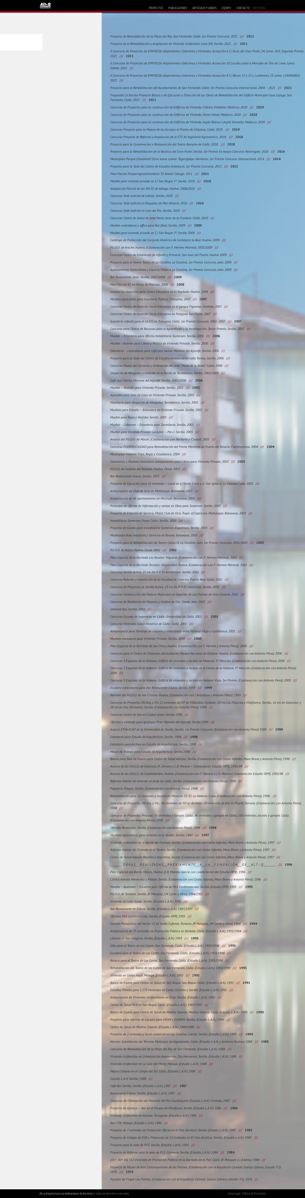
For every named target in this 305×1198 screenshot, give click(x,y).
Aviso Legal (234, 1193)
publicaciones (177, 8)
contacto (243, 8)
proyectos (156, 8)
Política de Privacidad (254, 1193)
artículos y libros (204, 8)
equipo (226, 8)
